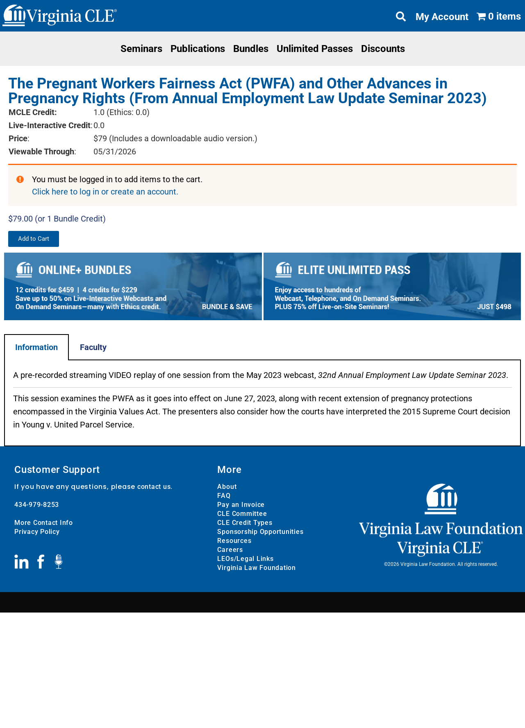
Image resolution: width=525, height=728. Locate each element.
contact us (154, 487)
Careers (230, 550)
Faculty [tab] (93, 347)
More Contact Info (43, 523)
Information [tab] (36, 347)
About (226, 487)
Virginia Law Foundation (256, 568)
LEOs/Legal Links (245, 559)
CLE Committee (242, 514)
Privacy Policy (37, 532)
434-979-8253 (36, 505)
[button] (33, 239)
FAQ (223, 496)
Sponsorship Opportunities (260, 532)
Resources (234, 541)
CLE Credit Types (244, 523)
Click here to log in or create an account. (105, 192)
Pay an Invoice (241, 505)
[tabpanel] (262, 403)
